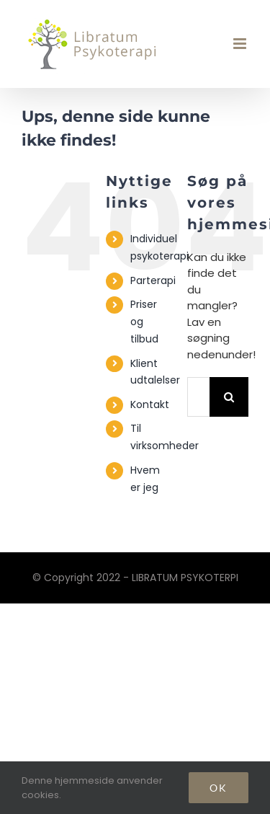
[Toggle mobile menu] (240, 43)
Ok (219, 788)
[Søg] (229, 397)
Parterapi (153, 280)
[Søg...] (198, 397)
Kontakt (149, 404)
